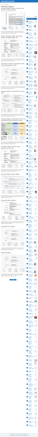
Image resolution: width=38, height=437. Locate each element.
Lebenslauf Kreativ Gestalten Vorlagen (31, 242)
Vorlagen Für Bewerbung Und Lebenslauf (31, 384)
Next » (15, 279)
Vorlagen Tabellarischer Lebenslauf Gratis (31, 217)
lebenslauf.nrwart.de (7, 1)
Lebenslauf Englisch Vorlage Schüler (31, 305)
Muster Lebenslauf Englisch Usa (30, 246)
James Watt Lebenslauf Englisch (30, 53)
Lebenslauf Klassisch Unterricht (30, 134)
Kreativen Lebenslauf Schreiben (30, 401)
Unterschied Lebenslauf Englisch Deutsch (31, 393)
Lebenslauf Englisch (6, 252)
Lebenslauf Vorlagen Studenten (30, 179)
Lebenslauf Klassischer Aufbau (30, 126)
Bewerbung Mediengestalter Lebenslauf (31, 85)
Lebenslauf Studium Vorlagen (30, 337)
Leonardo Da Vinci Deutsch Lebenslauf (30, 275)
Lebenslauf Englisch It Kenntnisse (30, 117)
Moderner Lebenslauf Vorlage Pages (30, 146)
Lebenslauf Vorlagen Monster (30, 397)
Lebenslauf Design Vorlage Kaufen (30, 264)
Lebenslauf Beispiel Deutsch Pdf (31, 184)
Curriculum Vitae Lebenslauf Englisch (31, 188)
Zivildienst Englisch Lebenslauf (30, 209)
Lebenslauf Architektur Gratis (30, 414)
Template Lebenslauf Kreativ (30, 234)
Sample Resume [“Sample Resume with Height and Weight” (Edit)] (25, 435)
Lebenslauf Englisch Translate (30, 405)
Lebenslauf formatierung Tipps (30, 64)
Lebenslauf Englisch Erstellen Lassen (31, 230)
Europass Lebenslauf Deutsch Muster (30, 321)
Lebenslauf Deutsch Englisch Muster (31, 418)
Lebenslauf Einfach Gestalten (30, 409)
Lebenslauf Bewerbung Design (30, 93)
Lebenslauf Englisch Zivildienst (8, 200)
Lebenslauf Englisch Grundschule (30, 142)
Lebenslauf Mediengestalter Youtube (31, 22)
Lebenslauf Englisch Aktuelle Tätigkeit (10, 174)
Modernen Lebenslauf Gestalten (30, 26)
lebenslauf (3, 11)
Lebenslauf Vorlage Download (30, 375)
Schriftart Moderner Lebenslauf (30, 279)
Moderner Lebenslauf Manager (30, 389)
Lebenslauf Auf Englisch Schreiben (30, 347)
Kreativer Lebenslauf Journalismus (30, 310)
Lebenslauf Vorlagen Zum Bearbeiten (30, 255)
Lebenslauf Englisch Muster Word (31, 130)
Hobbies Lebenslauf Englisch (30, 330)
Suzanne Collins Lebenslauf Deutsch (31, 317)
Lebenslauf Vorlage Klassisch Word (31, 356)
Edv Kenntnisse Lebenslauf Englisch (30, 48)
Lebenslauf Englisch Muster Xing (31, 197)
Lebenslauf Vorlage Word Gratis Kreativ (30, 77)
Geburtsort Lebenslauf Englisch (30, 364)
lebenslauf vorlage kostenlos (19, 435)
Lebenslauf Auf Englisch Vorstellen (30, 162)
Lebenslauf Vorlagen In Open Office (30, 221)
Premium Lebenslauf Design (30, 151)
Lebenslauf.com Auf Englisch (8, 226)
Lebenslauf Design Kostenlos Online (31, 170)
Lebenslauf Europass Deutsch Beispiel (31, 60)
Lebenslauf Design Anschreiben (30, 34)
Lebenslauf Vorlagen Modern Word (30, 250)
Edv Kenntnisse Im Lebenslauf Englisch (30, 326)
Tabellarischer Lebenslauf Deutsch (30, 109)
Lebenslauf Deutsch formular (30, 205)
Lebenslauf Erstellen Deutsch (30, 287)
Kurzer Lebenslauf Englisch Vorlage (31, 155)
